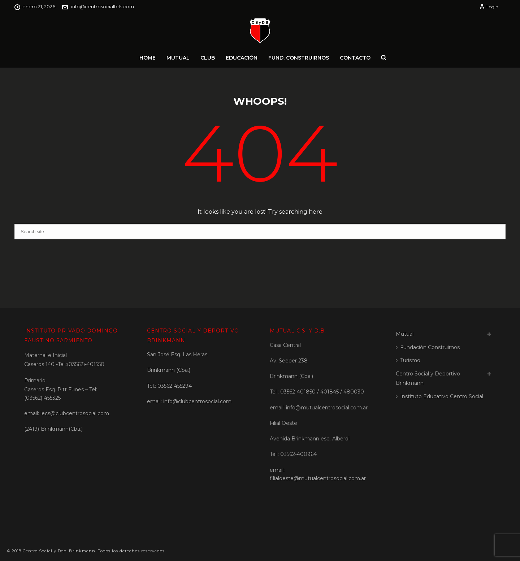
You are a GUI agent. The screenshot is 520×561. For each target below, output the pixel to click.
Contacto (355, 58)
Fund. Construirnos (298, 58)
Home (147, 58)
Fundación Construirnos (428, 347)
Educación (241, 58)
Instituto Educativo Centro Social (439, 396)
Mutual (178, 58)
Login (488, 6)
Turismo (408, 360)
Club (207, 58)
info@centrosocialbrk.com (102, 6)
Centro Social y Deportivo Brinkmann (428, 378)
